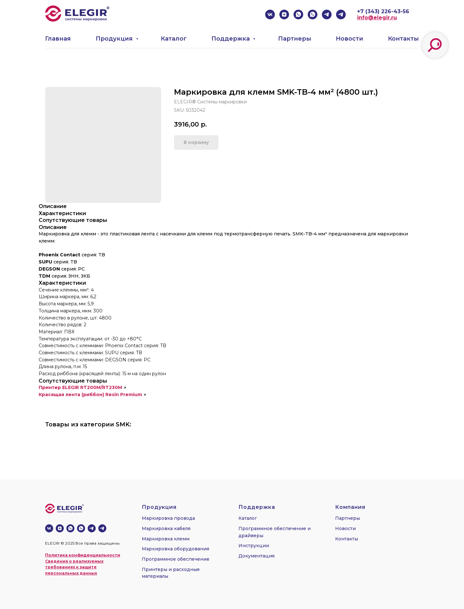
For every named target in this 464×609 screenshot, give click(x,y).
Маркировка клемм (165, 539)
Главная (58, 38)
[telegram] (327, 14)
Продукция (115, 38)
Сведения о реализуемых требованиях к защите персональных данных (74, 567)
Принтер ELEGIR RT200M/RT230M (80, 387)
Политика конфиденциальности (82, 555)
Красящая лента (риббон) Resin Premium (90, 394)
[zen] (284, 14)
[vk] (270, 14)
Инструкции (253, 545)
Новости (349, 38)
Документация (256, 556)
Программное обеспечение (175, 559)
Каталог (174, 38)
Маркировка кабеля (166, 528)
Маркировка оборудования (175, 549)
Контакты (403, 38)
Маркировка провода (168, 518)
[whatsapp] (298, 14)
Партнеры (294, 38)
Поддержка (231, 38)
